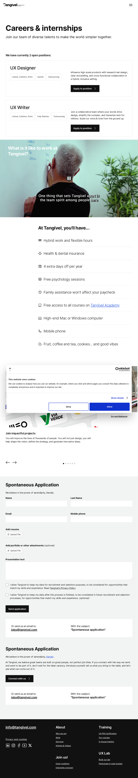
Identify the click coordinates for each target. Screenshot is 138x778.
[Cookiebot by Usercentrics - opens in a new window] (117, 369)
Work (58, 737)
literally (49, 656)
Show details (117, 398)
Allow (109, 407)
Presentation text (15, 559)
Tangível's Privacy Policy (63, 588)
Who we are (61, 733)
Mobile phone (78, 513)
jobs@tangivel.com (24, 629)
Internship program (64, 767)
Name (9, 498)
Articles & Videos (63, 745)
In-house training (106, 741)
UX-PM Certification (108, 733)
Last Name (76, 498)
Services (59, 741)
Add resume (12, 529)
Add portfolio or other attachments (30, 545)
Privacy (16, 739)
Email (8, 513)
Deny (68, 407)
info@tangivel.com (21, 727)
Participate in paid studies (110, 763)
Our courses (104, 737)
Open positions (62, 763)
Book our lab (104, 759)
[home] (13, 5)
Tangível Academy (105, 305)
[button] (131, 5)
